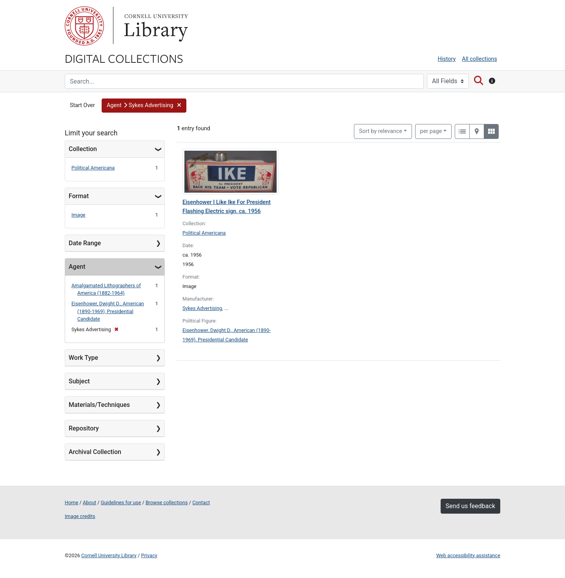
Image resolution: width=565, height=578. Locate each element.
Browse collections (167, 502)
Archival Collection (95, 452)
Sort (380, 131)
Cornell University (84, 26)
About (89, 502)
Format (79, 196)
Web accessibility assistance (468, 555)
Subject (79, 381)
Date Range (85, 243)
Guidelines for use (121, 502)
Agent (77, 266)
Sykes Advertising (202, 308)
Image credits (80, 516)
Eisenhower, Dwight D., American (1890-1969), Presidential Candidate (107, 311)
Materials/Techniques (99, 404)
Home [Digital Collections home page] (71, 502)
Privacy (149, 555)
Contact (201, 502)
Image (78, 215)
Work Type (83, 357)
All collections (479, 59)
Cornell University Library (109, 555)
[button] (144, 105)
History (447, 59)
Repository (84, 428)
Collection (83, 149)
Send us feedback (470, 506)
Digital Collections (124, 58)
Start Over (82, 105)
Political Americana (93, 168)
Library (155, 26)
